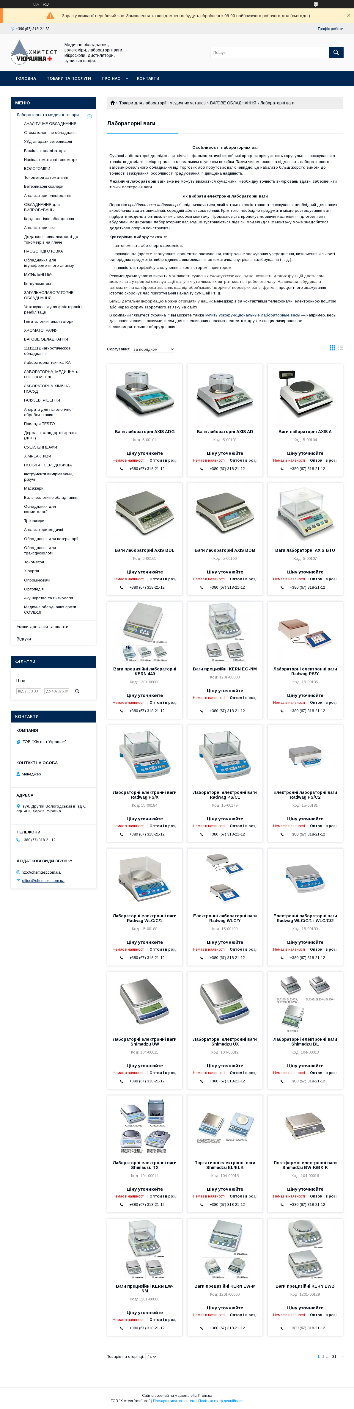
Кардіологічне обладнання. (49, 219)
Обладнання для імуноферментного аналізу (49, 263)
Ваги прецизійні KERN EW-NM (145, 1288)
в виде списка (340, 349)
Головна (26, 78)
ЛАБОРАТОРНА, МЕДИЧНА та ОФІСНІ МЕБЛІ (52, 374)
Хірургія (31, 571)
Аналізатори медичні (43, 529)
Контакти (148, 78)
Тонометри (34, 562)
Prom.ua (205, 1396)
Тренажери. (34, 520)
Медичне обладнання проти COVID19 (50, 610)
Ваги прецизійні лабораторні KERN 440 (144, 671)
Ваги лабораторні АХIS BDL (144, 550)
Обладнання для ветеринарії (51, 539)
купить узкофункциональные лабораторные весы (252, 315)
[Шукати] (336, 52)
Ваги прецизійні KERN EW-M (225, 1286)
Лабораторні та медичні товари (48, 114)
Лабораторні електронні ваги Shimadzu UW (145, 1041)
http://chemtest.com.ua (41, 872)
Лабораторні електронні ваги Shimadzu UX (225, 1041)
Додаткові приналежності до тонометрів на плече (51, 239)
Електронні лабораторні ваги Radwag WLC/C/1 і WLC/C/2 (305, 918)
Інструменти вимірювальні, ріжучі (48, 477)
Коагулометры (37, 283)
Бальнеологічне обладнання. (51, 497)
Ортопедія (34, 589)
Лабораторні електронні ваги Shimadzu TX (145, 1165)
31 (334, 1356)
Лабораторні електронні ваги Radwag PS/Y (305, 671)
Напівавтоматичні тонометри (51, 159)
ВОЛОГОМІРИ (37, 168)
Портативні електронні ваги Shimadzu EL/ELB (224, 1165)
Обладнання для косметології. (40, 509)
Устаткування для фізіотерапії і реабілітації (53, 309)
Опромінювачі (37, 580)
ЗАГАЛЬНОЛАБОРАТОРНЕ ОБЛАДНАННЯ (48, 295)
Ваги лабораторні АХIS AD (225, 431)
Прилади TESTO (39, 423)
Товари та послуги (69, 78)
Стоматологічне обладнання (51, 132)
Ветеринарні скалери (43, 186)
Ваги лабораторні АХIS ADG (145, 431)
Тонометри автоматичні (46, 177)
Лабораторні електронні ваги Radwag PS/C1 (225, 795)
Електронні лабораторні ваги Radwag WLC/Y (225, 918)
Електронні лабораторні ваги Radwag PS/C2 (305, 795)
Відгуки (24, 639)
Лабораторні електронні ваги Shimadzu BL (305, 1041)
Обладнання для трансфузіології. (40, 550)
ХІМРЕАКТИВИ (37, 456)
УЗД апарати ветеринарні (48, 141)
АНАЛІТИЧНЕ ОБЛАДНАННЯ (50, 123)
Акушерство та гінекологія (48, 598)
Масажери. (34, 488)
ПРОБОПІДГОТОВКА (43, 251)
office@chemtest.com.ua (43, 880)
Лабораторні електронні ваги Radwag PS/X (145, 795)
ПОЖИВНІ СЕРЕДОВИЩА (48, 465)
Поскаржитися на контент (174, 1401)
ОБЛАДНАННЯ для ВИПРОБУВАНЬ (42, 207)
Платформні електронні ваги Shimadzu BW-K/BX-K (305, 1165)
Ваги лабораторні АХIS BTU (305, 550)
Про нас (111, 78)
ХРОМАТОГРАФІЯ (41, 330)
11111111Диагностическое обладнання (47, 351)
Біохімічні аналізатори (45, 150)
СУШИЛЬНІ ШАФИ (40, 447)
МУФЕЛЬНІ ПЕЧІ (39, 274)
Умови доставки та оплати (42, 626)
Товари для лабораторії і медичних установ (162, 103)
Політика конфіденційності (220, 1401)
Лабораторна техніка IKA (47, 362)
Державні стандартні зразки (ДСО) (50, 435)
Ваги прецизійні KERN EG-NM (225, 669)
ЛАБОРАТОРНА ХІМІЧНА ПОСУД (47, 389)
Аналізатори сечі (40, 227)
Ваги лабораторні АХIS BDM (225, 550)
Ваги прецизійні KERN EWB (305, 1286)
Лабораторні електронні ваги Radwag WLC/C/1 (145, 918)
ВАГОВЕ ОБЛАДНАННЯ (233, 103)
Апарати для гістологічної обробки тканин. (48, 412)
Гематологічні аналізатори (48, 321)
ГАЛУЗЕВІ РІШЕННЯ (42, 400)
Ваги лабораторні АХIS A (305, 431)
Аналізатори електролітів (47, 195)
